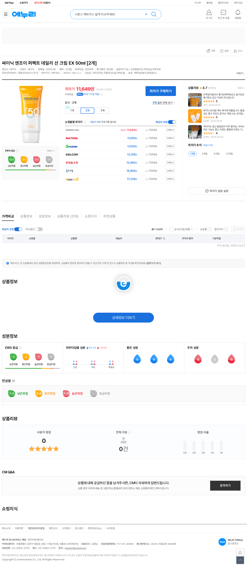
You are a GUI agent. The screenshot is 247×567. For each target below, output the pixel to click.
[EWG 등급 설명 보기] (20, 348)
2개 (87, 110)
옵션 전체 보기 (163, 102)
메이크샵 (238, 2)
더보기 (240, 73)
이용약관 (19, 528)
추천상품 (109, 216)
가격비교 (8, 216)
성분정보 (45, 216)
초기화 (240, 229)
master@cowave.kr (75, 548)
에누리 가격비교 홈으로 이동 (24, 14)
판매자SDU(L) (95, 528)
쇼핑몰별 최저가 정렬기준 (85, 122)
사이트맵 (110, 528)
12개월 (229, 153)
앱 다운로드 (231, 542)
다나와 (198, 2)
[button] (17, 150)
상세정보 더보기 (123, 317)
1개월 (192, 153)
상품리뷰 (67, 216)
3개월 (204, 153)
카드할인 (29, 229)
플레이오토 (223, 2)
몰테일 (209, 2)
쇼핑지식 (24, 2)
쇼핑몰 (203, 229)
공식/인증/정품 (182, 229)
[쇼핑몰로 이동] (119, 130)
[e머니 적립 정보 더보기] (101, 94)
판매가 (158, 238)
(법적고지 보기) (153, 263)
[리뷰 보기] (216, 100)
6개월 (216, 153)
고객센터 (66, 528)
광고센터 (79, 528)
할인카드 (218, 229)
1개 (72, 110)
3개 (102, 110)
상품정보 (26, 216)
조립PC (42, 2)
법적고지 (53, 528)
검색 (153, 14)
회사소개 (6, 528)
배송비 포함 (162, 122)
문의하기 (225, 485)
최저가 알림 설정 (219, 191)
